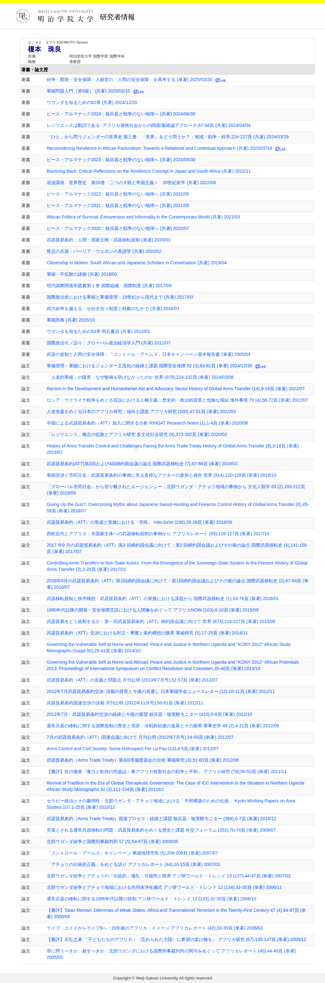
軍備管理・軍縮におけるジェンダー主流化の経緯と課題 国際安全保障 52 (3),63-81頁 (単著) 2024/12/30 (149, 365)
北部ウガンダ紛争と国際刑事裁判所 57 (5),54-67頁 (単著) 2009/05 (112, 841)
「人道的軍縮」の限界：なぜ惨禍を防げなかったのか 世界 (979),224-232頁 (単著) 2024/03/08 (140, 377)
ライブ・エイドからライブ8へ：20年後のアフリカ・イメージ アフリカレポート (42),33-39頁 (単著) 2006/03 (155, 928)
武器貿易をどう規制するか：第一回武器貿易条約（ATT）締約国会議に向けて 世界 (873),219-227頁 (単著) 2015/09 (161, 621)
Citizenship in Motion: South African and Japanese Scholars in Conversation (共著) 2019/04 (137, 262)
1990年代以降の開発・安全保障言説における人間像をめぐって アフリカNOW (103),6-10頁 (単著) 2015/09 (152, 610)
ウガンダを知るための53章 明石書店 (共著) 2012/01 (98, 331)
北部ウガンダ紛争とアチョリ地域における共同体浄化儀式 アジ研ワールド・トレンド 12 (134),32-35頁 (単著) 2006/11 (164, 887)
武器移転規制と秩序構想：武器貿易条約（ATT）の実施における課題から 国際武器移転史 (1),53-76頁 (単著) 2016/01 (163, 598)
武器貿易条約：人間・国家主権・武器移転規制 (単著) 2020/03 (108, 239)
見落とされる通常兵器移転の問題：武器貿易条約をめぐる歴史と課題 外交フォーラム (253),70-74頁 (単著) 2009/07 (161, 830)
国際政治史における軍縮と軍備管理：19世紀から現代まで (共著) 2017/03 (120, 297)
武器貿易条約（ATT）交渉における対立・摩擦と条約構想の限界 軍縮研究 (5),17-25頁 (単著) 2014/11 (147, 632)
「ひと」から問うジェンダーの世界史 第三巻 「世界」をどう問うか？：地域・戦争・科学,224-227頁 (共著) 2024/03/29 (168, 136)
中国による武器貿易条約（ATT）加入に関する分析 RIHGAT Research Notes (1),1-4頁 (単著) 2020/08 (147, 423)
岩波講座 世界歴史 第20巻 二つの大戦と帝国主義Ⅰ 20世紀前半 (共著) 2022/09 (131, 182)
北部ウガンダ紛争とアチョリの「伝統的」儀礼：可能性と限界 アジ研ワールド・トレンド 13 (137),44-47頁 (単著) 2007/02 (169, 875)
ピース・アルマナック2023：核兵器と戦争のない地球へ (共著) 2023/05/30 (121, 159)
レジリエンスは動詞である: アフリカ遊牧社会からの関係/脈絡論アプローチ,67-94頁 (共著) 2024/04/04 (149, 125)
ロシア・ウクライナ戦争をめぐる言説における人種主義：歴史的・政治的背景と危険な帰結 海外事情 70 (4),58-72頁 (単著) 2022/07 (177, 400)
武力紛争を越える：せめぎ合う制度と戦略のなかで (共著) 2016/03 (113, 308)
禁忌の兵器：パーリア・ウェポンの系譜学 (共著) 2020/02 (104, 251)
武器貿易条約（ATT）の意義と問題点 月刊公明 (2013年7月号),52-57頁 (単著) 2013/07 (132, 679)
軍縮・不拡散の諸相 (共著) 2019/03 (82, 274)
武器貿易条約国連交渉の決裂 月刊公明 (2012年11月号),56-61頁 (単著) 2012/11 (125, 702)
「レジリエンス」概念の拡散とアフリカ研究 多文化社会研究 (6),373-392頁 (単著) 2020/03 (137, 434)
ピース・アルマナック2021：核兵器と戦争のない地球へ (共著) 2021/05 (118, 205)
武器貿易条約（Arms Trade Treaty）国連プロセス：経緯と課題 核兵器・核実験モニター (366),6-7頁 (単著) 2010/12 (161, 818)
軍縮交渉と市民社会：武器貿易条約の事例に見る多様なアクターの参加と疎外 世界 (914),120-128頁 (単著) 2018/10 (161, 475)
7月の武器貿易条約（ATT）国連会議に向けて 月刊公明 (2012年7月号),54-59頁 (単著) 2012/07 (140, 737)
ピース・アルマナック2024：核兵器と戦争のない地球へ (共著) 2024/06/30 (121, 113)
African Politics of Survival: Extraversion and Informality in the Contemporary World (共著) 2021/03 (143, 216)
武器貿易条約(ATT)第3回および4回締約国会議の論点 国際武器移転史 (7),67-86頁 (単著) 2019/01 (142, 463)
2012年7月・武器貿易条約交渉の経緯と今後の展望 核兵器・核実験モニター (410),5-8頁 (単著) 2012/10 (149, 714)
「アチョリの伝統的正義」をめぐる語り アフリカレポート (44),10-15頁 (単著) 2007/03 (133, 864)
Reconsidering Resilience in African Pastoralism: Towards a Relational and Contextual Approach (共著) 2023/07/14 (159, 148)
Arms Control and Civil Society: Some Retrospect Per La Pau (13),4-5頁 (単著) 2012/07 (133, 748)
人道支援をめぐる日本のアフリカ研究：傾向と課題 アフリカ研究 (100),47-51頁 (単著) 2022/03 (141, 411)
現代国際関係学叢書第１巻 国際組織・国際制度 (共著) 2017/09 (109, 285)
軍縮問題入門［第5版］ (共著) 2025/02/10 (88, 90)
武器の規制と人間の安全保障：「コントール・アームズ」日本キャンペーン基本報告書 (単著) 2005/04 (148, 354)
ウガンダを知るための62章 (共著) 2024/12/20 (92, 102)
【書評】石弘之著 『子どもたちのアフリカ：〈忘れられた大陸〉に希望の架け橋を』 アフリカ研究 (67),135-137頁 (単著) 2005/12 (176, 939)
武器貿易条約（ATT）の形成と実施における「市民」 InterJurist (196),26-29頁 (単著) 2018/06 (139, 522)
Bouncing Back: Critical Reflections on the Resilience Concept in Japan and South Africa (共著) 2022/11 (149, 171)
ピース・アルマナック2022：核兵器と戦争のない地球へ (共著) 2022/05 (118, 194)
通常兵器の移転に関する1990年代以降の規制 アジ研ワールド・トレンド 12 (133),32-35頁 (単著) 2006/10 (151, 898)
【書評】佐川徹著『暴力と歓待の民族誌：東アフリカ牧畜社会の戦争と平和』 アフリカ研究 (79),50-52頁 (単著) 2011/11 (167, 771)
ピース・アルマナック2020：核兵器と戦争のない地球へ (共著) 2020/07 (118, 228)
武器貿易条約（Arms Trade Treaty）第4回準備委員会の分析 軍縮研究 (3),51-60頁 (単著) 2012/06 (143, 760)
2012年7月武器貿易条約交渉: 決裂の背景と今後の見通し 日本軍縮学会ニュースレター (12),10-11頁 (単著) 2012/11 (161, 691)
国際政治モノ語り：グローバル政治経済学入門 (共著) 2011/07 (108, 342)
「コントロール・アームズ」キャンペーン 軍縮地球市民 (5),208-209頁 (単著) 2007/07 (132, 852)
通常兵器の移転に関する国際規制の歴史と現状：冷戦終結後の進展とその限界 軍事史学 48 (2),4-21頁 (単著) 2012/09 (163, 725)
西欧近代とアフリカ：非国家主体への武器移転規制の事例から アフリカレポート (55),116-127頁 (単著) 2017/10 (158, 533)
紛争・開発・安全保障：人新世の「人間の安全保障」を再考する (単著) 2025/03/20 (129, 79)
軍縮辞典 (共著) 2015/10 (71, 319)
